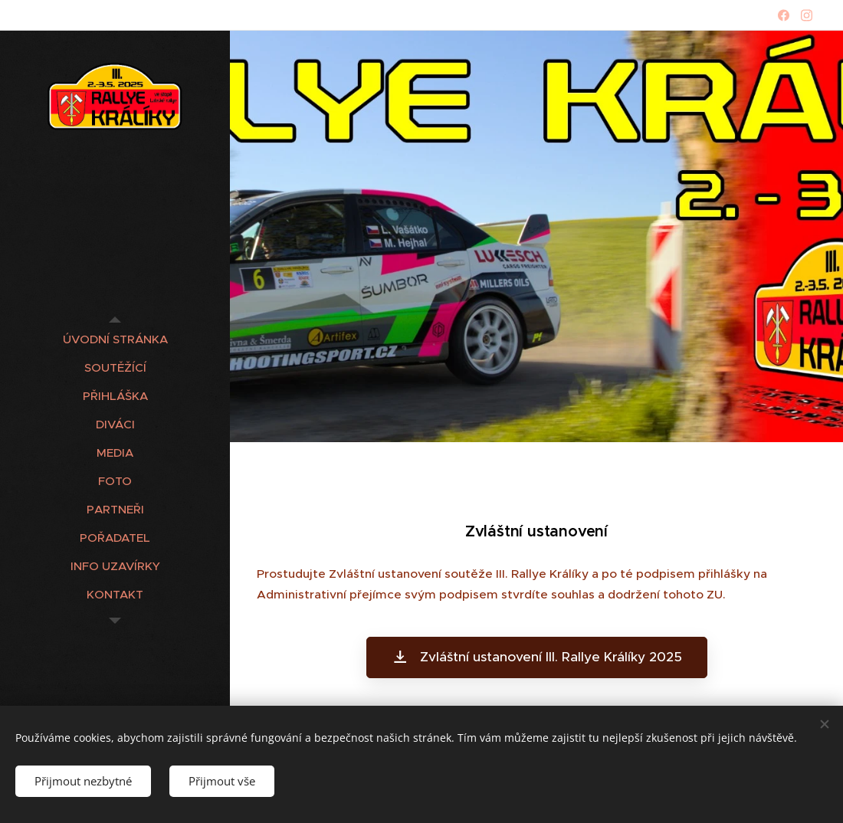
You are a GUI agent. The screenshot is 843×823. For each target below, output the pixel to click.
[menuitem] (115, 339)
